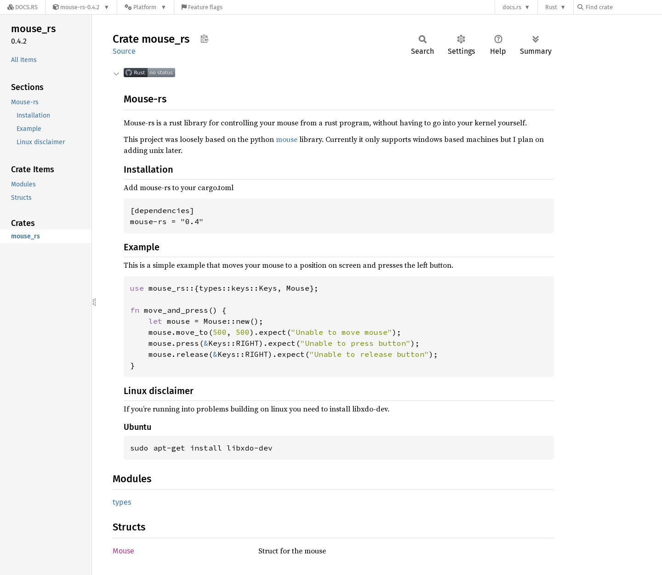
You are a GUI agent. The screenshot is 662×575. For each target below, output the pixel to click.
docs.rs (511, 7)
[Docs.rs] (22, 7)
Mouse (123, 551)
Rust (551, 7)
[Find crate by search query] (623, 7)
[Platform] (145, 7)
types (122, 502)
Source (124, 51)
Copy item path (204, 38)
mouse (286, 139)
